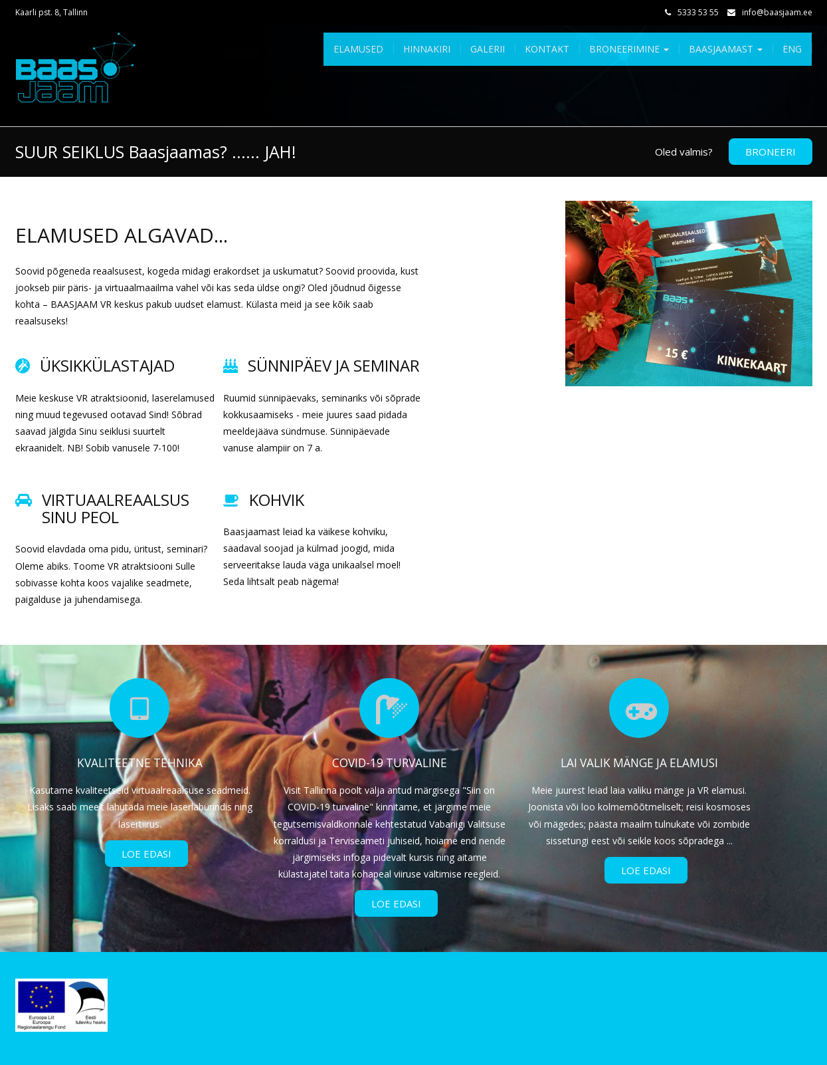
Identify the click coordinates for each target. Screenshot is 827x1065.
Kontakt (547, 49)
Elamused (358, 49)
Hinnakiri (426, 49)
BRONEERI (770, 151)
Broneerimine (629, 49)
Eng (792, 49)
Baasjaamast (726, 49)
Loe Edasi (146, 853)
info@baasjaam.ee (777, 12)
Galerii (487, 49)
